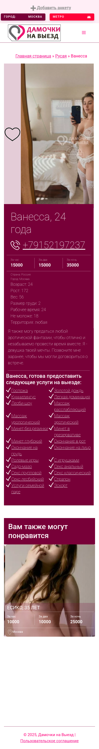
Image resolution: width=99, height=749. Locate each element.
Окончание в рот (70, 441)
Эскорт (61, 485)
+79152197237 (54, 245)
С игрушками (66, 460)
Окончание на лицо (72, 447)
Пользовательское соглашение (49, 740)
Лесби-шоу (21, 403)
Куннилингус (23, 396)
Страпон (62, 479)
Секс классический (72, 472)
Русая (61, 56)
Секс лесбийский (27, 479)
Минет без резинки (29, 428)
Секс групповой (26, 472)
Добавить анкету (51, 8)
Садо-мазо (21, 466)
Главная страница (33, 56)
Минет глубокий (26, 441)
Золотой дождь (68, 390)
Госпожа (19, 390)
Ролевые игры (25, 460)
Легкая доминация (72, 396)
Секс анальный (68, 466)
